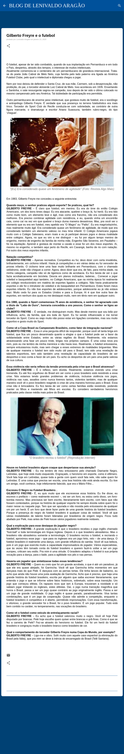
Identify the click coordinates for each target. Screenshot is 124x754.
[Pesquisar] (119, 6)
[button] (8, 46)
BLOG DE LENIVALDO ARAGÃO (47, 5)
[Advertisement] (62, 723)
